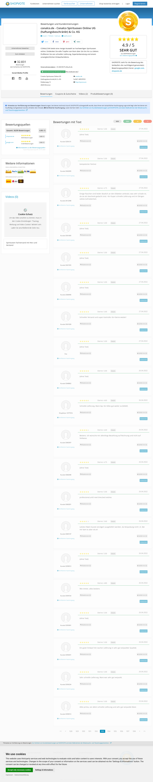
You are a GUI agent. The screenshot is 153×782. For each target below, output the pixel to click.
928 (70, 731)
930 (83, 731)
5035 (117, 121)
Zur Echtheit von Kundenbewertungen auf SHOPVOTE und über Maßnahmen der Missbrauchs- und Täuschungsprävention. (71, 743)
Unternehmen (86, 3)
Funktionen (34, 4)
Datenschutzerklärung (22, 775)
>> (144, 731)
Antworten (143, 147)
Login (128, 4)
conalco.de (78, 76)
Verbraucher (69, 3)
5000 (127, 121)
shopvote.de (10, 136)
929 (77, 731)
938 (134, 731)
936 (121, 731)
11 (147, 121)
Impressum (9, 775)
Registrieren (139, 3)
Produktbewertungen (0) (102, 94)
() (142, 141)
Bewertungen (46, 94)
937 (127, 731)
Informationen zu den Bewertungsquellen (30, 148)
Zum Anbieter (20, 54)
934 (108, 731)
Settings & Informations (44, 770)
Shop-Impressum (80, 82)
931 (89, 731)
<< (61, 731)
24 (137, 121)
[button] (45, 42)
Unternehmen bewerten (20, 48)
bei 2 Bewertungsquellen (128, 55)
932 (96, 731)
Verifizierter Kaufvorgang (65, 146)
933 (102, 731)
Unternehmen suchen (51, 4)
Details (113, 129)
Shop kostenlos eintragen (109, 4)
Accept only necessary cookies (19, 770)
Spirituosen (67, 36)
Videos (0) (11, 197)
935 (115, 731)
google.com (10, 142)
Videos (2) (83, 94)
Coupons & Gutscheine (65, 94)
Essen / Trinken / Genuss (51, 36)
